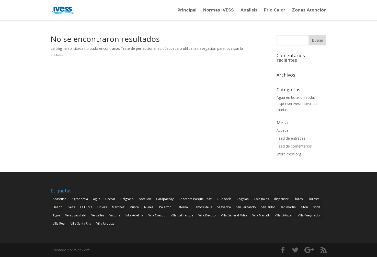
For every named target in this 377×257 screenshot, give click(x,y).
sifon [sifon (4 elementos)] (304, 207)
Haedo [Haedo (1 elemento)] (58, 207)
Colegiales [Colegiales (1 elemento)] (261, 199)
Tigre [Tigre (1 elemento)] (56, 215)
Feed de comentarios (294, 146)
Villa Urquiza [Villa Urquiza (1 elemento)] (105, 223)
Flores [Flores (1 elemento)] (298, 199)
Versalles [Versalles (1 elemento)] (97, 215)
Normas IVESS (218, 10)
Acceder (283, 130)
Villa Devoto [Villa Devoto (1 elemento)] (207, 215)
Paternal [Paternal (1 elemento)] (183, 207)
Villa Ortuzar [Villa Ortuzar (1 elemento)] (284, 215)
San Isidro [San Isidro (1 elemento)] (268, 207)
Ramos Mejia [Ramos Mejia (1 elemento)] (203, 207)
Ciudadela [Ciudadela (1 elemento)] (224, 199)
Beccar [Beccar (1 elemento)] (110, 199)
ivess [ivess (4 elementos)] (71, 207)
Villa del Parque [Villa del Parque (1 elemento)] (182, 215)
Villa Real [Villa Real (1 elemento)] (59, 223)
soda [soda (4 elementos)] (317, 207)
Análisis (249, 10)
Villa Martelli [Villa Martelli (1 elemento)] (261, 215)
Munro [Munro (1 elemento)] (134, 207)
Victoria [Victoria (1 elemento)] (114, 215)
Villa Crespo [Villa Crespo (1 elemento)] (157, 215)
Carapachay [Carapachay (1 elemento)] (165, 199)
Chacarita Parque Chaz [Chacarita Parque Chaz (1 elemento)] (195, 199)
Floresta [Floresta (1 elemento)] (313, 199)
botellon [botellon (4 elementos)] (145, 199)
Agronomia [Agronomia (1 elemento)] (80, 199)
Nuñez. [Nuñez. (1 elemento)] (149, 207)
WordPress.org (289, 154)
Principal (187, 10)
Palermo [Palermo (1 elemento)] (165, 207)
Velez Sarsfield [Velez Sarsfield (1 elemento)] (75, 215)
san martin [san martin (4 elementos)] (288, 207)
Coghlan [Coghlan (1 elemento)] (243, 199)
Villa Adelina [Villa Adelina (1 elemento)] (134, 215)
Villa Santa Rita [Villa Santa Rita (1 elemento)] (81, 223)
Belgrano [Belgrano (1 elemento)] (127, 199)
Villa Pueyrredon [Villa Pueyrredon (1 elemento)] (310, 215)
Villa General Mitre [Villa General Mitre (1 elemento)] (234, 215)
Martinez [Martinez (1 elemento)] (118, 207)
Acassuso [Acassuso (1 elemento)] (59, 199)
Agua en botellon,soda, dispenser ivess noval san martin (297, 103)
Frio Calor (274, 10)
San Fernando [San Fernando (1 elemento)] (246, 207)
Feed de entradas (291, 138)
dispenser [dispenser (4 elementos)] (281, 199)
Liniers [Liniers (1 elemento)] (102, 207)
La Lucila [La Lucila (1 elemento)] (86, 207)
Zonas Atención (309, 10)
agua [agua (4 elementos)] (96, 199)
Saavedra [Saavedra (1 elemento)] (224, 207)
